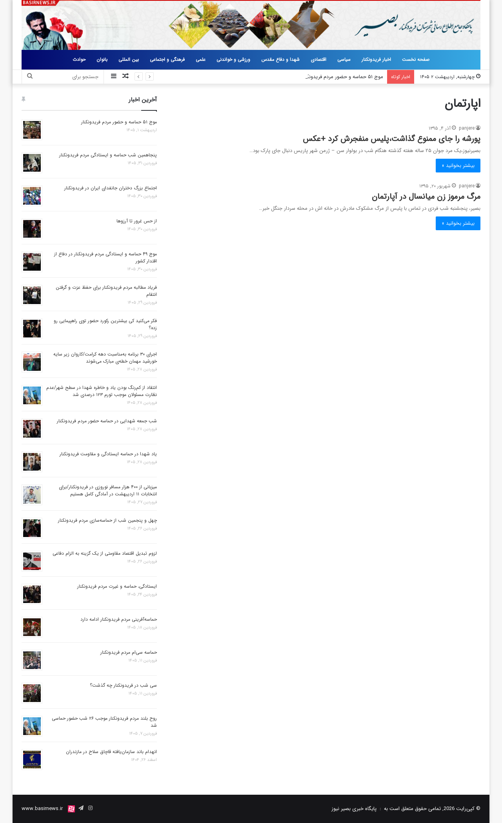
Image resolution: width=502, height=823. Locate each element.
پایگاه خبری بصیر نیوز (353, 809)
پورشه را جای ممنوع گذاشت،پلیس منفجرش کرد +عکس (391, 139)
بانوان (101, 59)
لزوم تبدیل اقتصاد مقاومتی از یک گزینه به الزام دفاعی (105, 553)
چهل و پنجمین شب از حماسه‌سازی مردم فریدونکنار (107, 520)
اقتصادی (318, 59)
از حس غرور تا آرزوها (136, 221)
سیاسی (344, 59)
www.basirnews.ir (42, 809)
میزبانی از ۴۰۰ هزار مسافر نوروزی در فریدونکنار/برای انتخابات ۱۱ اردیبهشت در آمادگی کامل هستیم (108, 490)
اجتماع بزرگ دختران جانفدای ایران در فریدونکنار (110, 188)
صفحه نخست (415, 59)
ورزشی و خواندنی (233, 59)
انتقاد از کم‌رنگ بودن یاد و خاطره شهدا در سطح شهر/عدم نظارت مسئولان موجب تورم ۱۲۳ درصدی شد (101, 391)
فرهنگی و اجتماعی (167, 59)
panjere (467, 128)
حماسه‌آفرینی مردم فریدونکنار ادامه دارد (118, 619)
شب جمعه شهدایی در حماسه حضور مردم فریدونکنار (107, 421)
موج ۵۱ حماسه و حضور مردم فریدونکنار (342, 77)
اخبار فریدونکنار (376, 59)
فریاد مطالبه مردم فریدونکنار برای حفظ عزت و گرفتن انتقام (106, 291)
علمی (201, 59)
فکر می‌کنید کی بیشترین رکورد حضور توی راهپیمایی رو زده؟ (105, 324)
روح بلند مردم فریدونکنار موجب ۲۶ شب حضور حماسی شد (104, 722)
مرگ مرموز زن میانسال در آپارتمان (426, 197)
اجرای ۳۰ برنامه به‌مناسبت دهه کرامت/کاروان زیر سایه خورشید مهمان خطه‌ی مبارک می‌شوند (105, 357)
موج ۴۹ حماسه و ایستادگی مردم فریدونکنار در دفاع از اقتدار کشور (105, 257)
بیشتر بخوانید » (458, 165)
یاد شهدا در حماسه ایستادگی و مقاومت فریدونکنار (108, 454)
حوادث (79, 59)
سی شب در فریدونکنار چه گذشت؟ (123, 685)
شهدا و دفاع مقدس (280, 59)
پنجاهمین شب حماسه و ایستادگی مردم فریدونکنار (108, 155)
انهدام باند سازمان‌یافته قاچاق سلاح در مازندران (111, 751)
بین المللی (128, 59)
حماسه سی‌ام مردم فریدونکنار (128, 652)
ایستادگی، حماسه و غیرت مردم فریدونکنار (117, 586)
